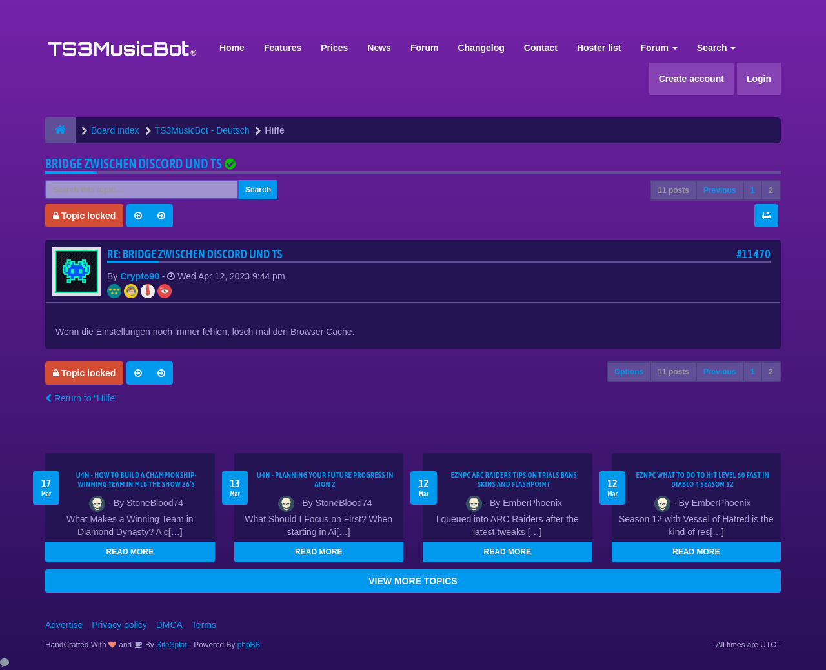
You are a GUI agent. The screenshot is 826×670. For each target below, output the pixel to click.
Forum (424, 48)
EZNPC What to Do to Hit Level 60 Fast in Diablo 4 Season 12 (702, 480)
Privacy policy (119, 625)
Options (628, 371)
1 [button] (752, 190)
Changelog (481, 48)
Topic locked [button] (84, 215)
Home (232, 48)
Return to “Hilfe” (81, 398)
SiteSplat (170, 644)
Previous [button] (719, 190)
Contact (541, 48)
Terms (204, 625)
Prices (334, 48)
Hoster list (599, 48)
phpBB (249, 644)
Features (282, 48)
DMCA (169, 625)
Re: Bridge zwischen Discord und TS (195, 254)
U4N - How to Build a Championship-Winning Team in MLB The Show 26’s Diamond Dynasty (136, 484)
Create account (691, 79)
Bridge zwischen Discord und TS (133, 163)
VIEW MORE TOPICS (412, 581)
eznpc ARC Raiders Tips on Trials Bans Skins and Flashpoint (514, 480)
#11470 (753, 254)
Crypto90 (139, 276)
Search (716, 48)
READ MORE (130, 551)
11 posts (673, 190)
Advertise (64, 625)
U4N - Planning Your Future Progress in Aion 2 (325, 480)
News (379, 48)
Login (759, 79)
